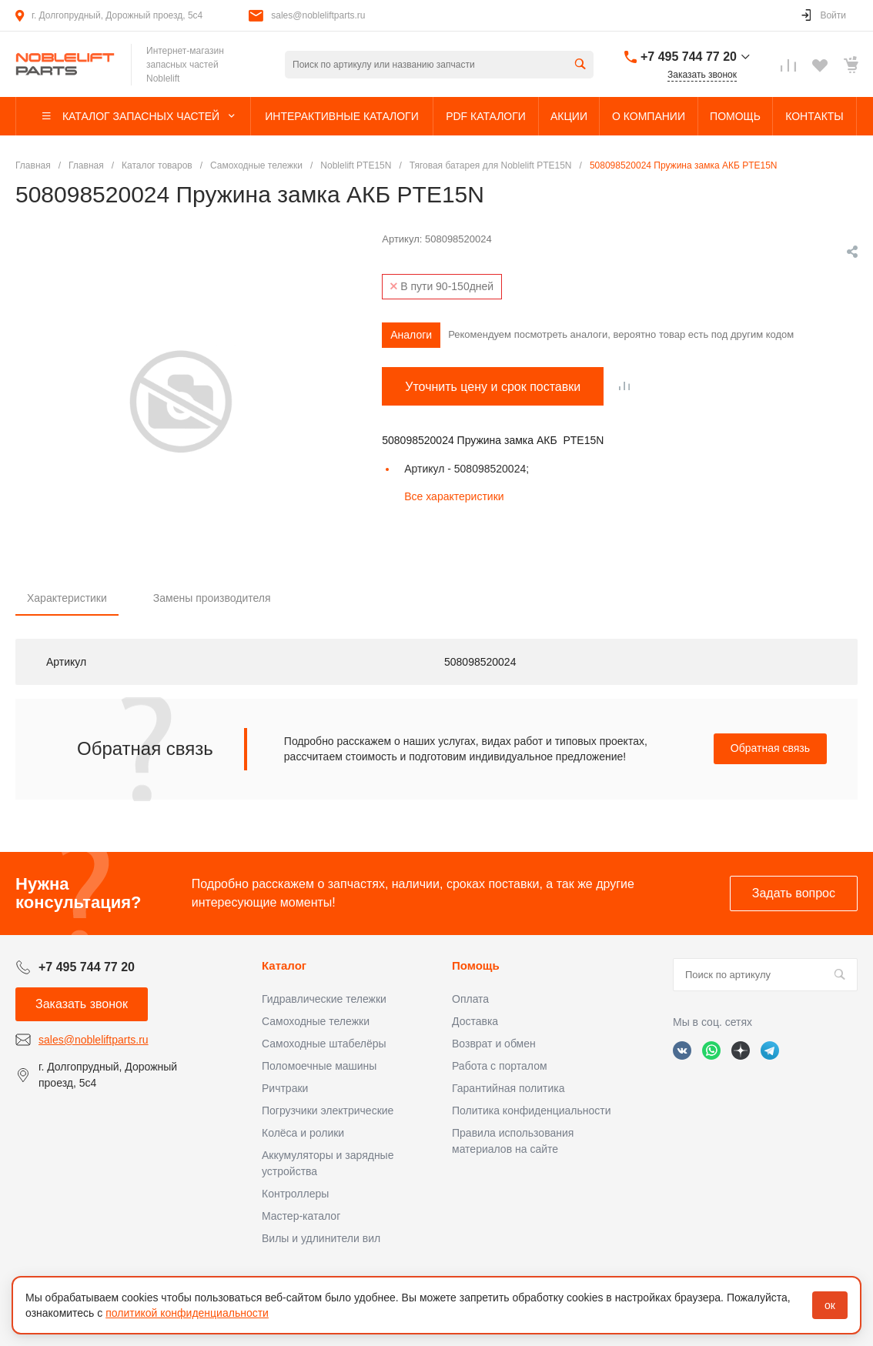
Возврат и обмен (494, 1043)
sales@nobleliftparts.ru (318, 15)
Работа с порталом (499, 1066)
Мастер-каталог (301, 1216)
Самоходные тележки (316, 1021)
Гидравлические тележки (324, 999)
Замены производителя (212, 598)
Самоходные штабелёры (324, 1043)
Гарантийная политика (508, 1088)
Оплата (470, 999)
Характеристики (67, 598)
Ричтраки (285, 1088)
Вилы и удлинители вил (321, 1238)
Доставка (475, 1021)
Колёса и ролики (303, 1133)
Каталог (284, 965)
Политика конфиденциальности (531, 1110)
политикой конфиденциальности (187, 1313)
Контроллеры (295, 1193)
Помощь (476, 965)
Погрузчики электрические (327, 1110)
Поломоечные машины (319, 1066)
